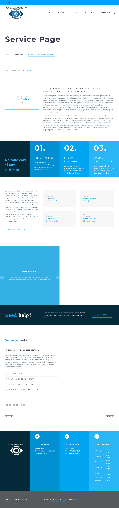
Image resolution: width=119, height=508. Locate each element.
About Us (78, 13)
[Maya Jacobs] (97, 216)
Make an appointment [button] (19, 229)
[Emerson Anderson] (22, 100)
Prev (9, 417)
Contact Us (88, 13)
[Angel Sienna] (97, 197)
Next (110, 417)
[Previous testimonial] (2, 277)
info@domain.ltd (51, 201)
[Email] (22, 105)
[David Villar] (59, 216)
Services (52, 13)
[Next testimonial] (58, 277)
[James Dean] (59, 197)
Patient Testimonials (65, 13)
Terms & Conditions (20, 499)
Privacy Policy (6, 499)
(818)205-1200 (75, 451)
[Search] (113, 13)
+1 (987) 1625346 (22, 102)
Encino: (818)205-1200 (103, 13)
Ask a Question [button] (102, 315)
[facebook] (116, 499)
